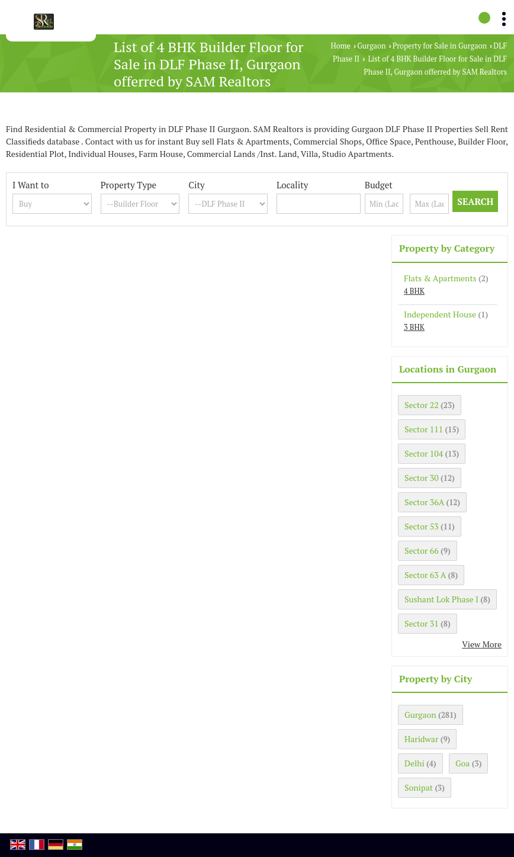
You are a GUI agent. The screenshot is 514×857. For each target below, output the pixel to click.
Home (341, 46)
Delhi (414, 763)
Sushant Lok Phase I (441, 599)
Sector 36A (424, 502)
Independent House (440, 314)
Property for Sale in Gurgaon (440, 46)
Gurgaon (371, 46)
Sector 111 (423, 429)
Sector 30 (421, 477)
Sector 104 (423, 453)
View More (482, 644)
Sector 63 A (425, 574)
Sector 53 (421, 526)
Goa (462, 763)
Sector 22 (421, 404)
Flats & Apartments (440, 278)
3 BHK (414, 327)
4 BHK (414, 291)
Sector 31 (421, 623)
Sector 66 (421, 550)
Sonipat (418, 787)
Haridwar (421, 738)
